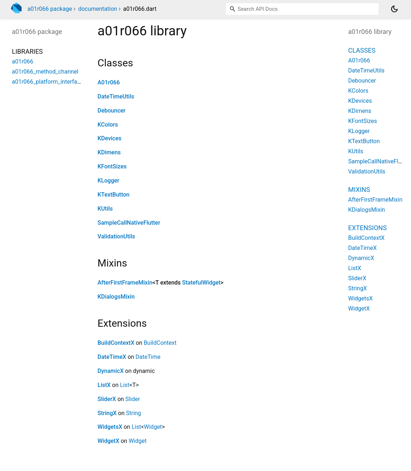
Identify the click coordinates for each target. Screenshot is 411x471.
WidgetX (108, 440)
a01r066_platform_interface (47, 81)
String (133, 413)
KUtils (105, 208)
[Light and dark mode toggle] (394, 9)
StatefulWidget (201, 282)
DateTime (147, 356)
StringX (107, 413)
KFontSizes (112, 166)
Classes (362, 50)
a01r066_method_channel (45, 71)
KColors (108, 124)
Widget (153, 426)
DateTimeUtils (116, 96)
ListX (104, 385)
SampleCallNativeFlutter (129, 222)
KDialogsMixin (116, 296)
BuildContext (160, 342)
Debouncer (111, 110)
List (124, 385)
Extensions (367, 228)
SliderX (107, 399)
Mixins (359, 189)
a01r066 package (49, 8)
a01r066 (22, 61)
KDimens (109, 152)
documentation (97, 8)
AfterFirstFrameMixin (125, 282)
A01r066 (109, 82)
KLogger (108, 180)
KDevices (109, 138)
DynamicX (111, 370)
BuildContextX (116, 342)
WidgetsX (110, 426)
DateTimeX (112, 356)
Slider (132, 399)
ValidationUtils (116, 236)
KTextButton (114, 194)
